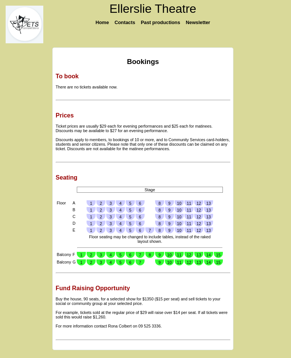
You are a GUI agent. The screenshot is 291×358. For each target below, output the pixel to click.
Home (102, 22)
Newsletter (198, 22)
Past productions (160, 22)
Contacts (124, 22)
